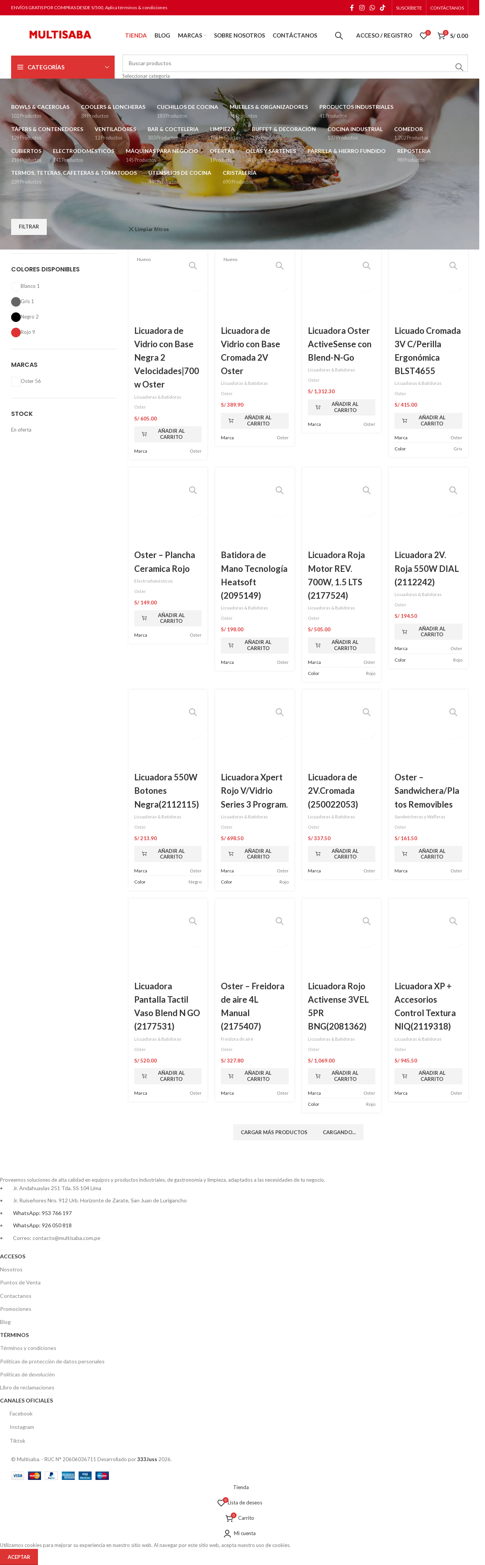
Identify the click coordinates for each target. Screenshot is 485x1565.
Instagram (17, 1426)
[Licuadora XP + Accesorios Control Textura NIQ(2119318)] (428, 943)
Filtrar (29, 226)
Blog (5, 1322)
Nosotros (11, 1269)
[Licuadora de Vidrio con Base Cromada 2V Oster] (255, 287)
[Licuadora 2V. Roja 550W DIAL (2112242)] (428, 511)
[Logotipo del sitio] (59, 35)
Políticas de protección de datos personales (52, 1361)
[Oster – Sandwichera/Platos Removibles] (428, 734)
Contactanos (15, 1295)
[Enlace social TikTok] (383, 7)
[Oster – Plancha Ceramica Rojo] (168, 511)
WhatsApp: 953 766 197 (42, 1213)
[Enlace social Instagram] (362, 7)
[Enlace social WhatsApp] (372, 7)
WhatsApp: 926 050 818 (42, 1225)
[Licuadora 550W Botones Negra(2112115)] (168, 734)
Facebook (16, 1413)
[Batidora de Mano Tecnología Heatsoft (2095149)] (255, 511)
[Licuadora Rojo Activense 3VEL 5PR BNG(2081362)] (342, 943)
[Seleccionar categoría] (295, 76)
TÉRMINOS (14, 1335)
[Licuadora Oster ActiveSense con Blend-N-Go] (342, 287)
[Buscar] (339, 35)
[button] (168, 434)
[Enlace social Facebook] (352, 7)
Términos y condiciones (28, 1348)
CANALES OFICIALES (26, 1400)
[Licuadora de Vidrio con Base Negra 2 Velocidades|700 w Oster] (168, 287)
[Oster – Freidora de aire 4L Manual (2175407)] (255, 943)
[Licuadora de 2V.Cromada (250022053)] (342, 734)
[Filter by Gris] (20, 301)
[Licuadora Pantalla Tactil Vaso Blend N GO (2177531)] (168, 943)
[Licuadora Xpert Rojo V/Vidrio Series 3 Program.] (255, 734)
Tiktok (12, 1440)
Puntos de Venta (20, 1282)
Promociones (15, 1309)
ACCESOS (12, 1256)
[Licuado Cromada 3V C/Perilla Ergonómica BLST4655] (428, 287)
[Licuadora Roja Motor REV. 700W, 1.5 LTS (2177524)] (342, 511)
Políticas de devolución (27, 1374)
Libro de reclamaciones (27, 1387)
